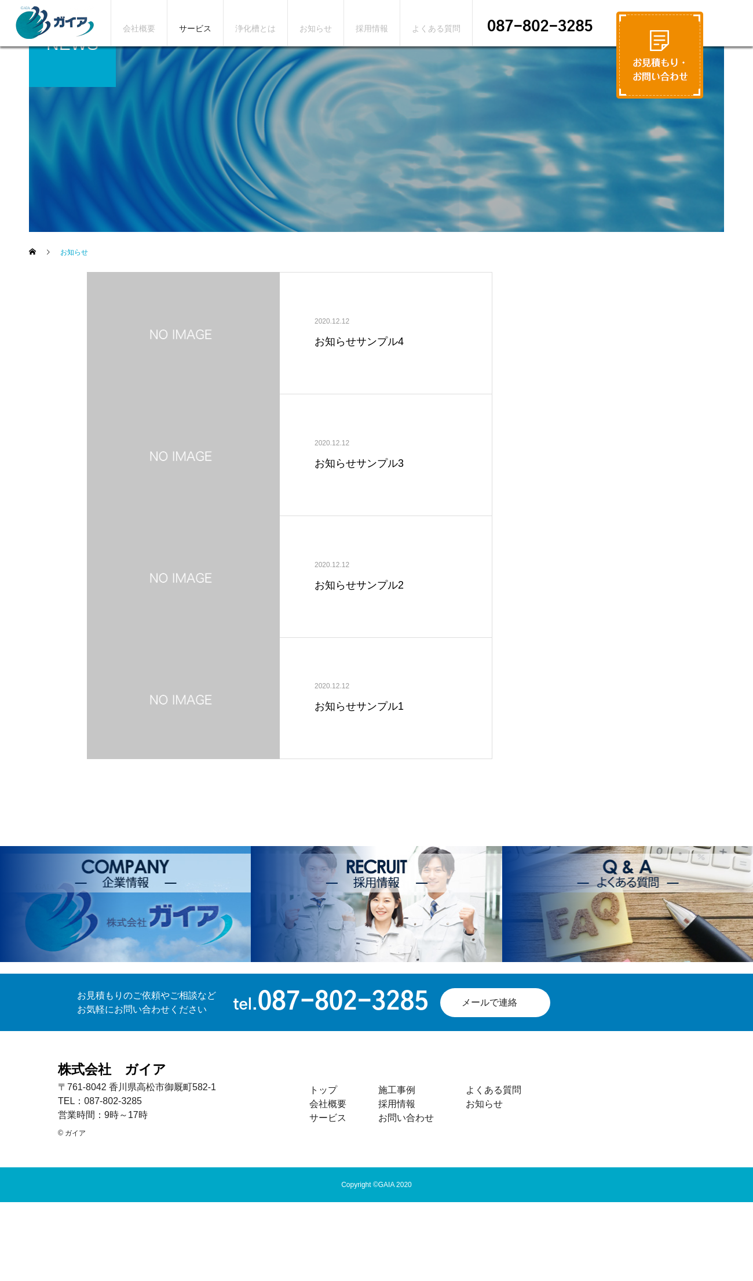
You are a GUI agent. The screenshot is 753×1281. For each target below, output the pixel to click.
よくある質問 (436, 28)
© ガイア (72, 1133)
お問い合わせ (406, 1118)
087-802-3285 (540, 26)
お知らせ (315, 28)
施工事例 (396, 1090)
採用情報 (372, 28)
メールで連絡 (489, 1002)
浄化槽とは (255, 28)
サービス (195, 28)
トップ (323, 1090)
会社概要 (139, 28)
